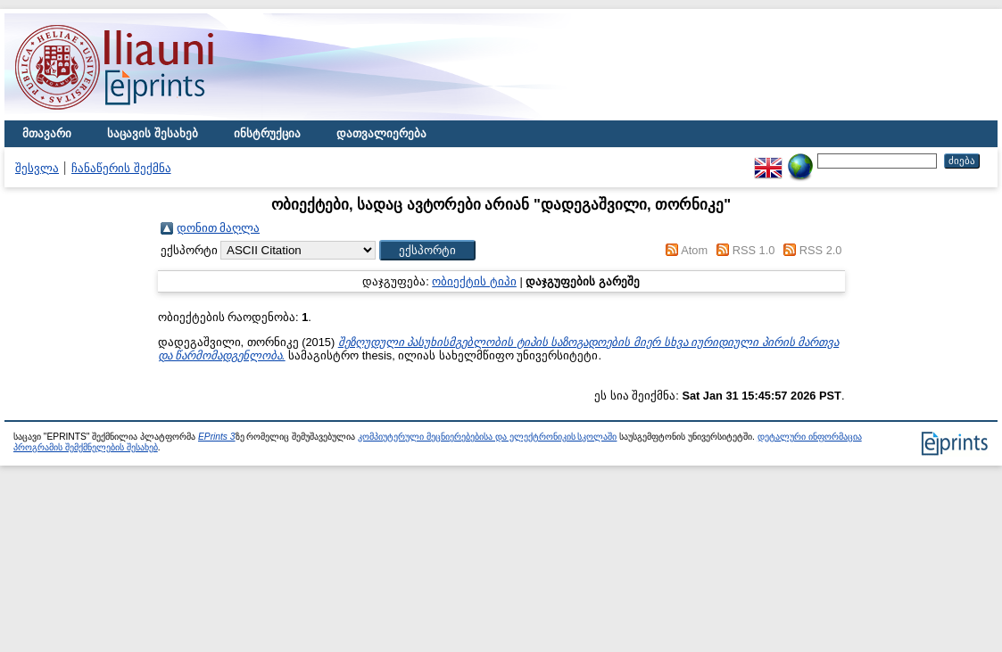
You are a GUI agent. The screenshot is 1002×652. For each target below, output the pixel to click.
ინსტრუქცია (267, 133)
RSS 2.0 (820, 250)
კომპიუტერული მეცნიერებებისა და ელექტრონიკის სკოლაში (487, 437)
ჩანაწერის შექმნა (121, 168)
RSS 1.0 (754, 250)
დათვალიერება (381, 133)
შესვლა (37, 168)
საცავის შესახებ (152, 133)
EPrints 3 (217, 437)
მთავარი (46, 133)
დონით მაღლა (219, 228)
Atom (694, 250)
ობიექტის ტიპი (474, 281)
